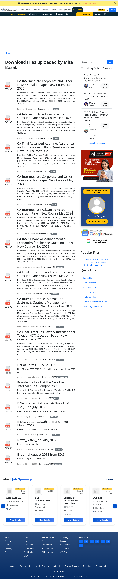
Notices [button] (53, 9)
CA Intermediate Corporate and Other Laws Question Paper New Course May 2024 (45, 180)
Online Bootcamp (84, 14)
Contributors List (90, 292)
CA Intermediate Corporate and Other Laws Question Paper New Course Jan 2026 (44, 85)
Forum (8, 541)
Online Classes (96, 68)
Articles (8, 537)
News (26, 537)
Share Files (28, 544)
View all (111, 479)
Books (59, 14)
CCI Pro (70, 14)
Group (64, 548)
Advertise (57, 566)
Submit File (87, 278)
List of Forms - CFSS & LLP (36, 365)
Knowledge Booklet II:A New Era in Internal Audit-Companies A (42, 384)
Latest (16, 479)
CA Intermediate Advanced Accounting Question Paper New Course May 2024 (45, 211)
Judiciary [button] (67, 9)
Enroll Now (105, 86)
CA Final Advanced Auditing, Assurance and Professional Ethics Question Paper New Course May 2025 (45, 147)
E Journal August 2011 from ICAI (40, 454)
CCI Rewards (47, 552)
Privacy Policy (102, 566)
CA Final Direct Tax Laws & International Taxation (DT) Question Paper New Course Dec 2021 (46, 335)
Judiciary (8, 548)
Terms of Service (72, 566)
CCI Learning (65, 544)
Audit (56, 398)
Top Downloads (89, 282)
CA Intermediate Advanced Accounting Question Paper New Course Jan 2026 (45, 116)
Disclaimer (87, 566)
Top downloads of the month (95, 301)
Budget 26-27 (48, 537)
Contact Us (59, 571)
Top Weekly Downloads (93, 306)
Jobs (98, 14)
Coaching (47, 14)
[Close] (115, 3)
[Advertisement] (59, 34)
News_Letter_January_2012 (36, 440)
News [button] (21, 9)
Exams (55, 109)
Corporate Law (62, 377)
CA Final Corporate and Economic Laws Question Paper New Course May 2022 (45, 274)
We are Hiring (26, 566)
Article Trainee (14, 497)
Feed (44, 541)
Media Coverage (43, 566)
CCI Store (77, 9)
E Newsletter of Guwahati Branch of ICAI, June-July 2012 (43, 405)
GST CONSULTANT (71, 499)
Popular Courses (19, 14)
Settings (8, 552)
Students (60, 267)
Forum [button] (37, 9)
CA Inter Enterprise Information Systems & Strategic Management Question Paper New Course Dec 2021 (44, 302)
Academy (34, 14)
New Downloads (90, 287)
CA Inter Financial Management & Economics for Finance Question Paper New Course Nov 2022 (45, 243)
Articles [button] (29, 9)
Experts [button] (45, 9)
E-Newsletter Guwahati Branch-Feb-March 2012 (43, 423)
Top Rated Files (89, 297)
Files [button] (60, 9)
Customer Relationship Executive (100, 500)
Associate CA (42, 497)
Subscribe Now (96, 221)
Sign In (112, 10)
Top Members (48, 548)
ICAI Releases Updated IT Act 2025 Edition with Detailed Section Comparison (96, 262)
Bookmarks (47, 544)
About (13, 566)
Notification (29, 548)
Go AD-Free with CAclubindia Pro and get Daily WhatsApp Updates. (57, 3)
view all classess (97, 143)
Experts (27, 541)
